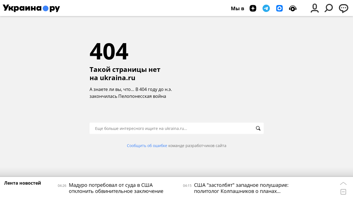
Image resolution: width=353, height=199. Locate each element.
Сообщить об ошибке (147, 145)
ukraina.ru (117, 77)
